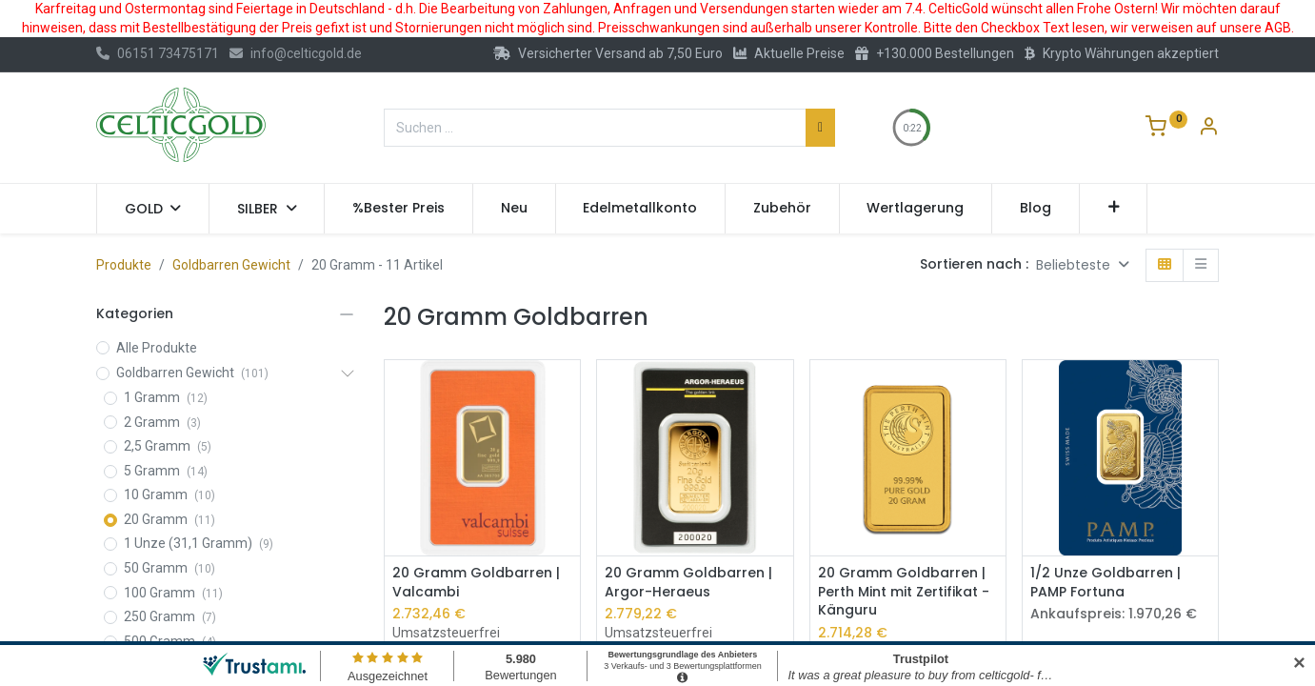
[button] (1113, 208)
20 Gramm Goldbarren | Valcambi (476, 582)
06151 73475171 (157, 53)
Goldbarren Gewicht (231, 264)
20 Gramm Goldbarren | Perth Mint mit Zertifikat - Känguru (903, 591)
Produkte (123, 264)
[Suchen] (820, 128)
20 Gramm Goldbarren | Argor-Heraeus (688, 582)
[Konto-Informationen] (1208, 128)
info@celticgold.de (295, 53)
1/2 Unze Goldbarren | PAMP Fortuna (1105, 582)
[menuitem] (398, 208)
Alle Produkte (156, 347)
